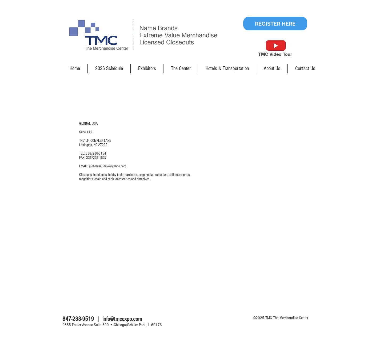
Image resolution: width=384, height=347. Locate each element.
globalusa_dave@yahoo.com (107, 166)
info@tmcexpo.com (122, 319)
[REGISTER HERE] (275, 23)
